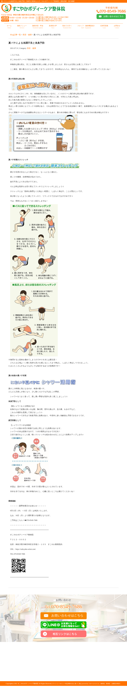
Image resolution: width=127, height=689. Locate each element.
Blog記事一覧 (15, 35)
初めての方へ (67, 27)
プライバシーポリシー (58, 683)
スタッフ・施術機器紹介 (86, 27)
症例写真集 (104, 27)
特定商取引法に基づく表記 (73, 683)
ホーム (9, 27)
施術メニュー (22, 27)
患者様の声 (53, 27)
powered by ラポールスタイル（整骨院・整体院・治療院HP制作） (101, 683)
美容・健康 (27, 35)
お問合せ (117, 27)
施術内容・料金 (37, 27)
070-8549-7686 (63, 606)
